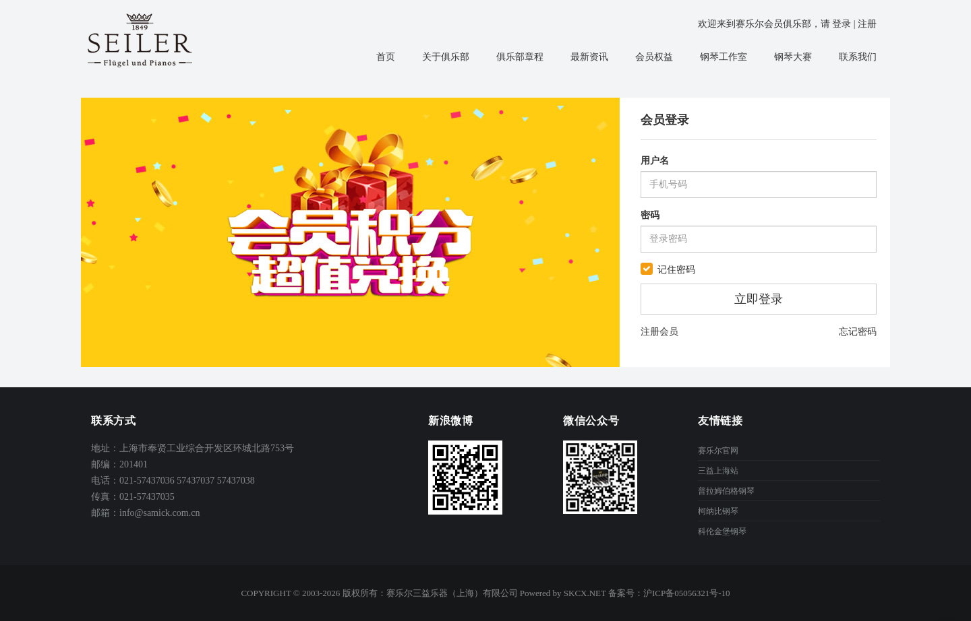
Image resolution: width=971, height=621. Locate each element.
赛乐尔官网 (718, 450)
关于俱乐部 (445, 57)
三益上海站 (718, 471)
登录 (841, 24)
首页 (385, 57)
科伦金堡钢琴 (722, 531)
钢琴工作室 (723, 57)
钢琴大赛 (793, 57)
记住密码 (676, 270)
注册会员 (659, 332)
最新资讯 (589, 57)
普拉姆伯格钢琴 (726, 491)
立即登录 (758, 299)
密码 (650, 215)
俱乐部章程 (519, 57)
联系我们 (858, 57)
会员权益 (654, 57)
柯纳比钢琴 (718, 511)
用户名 (655, 161)
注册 (867, 24)
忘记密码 (858, 332)
